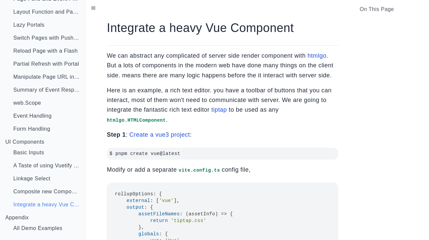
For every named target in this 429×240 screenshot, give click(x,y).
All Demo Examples (37, 228)
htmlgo (316, 55)
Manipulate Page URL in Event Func (49, 77)
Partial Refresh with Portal (46, 64)
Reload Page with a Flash (45, 51)
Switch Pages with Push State (49, 38)
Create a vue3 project (159, 134)
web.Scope (27, 103)
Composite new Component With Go (49, 191)
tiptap (219, 109)
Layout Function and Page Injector (49, 12)
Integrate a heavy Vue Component (49, 204)
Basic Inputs (28, 152)
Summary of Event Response (49, 90)
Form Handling (31, 129)
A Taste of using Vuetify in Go (49, 165)
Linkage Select (31, 178)
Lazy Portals (28, 25)
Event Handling (32, 116)
